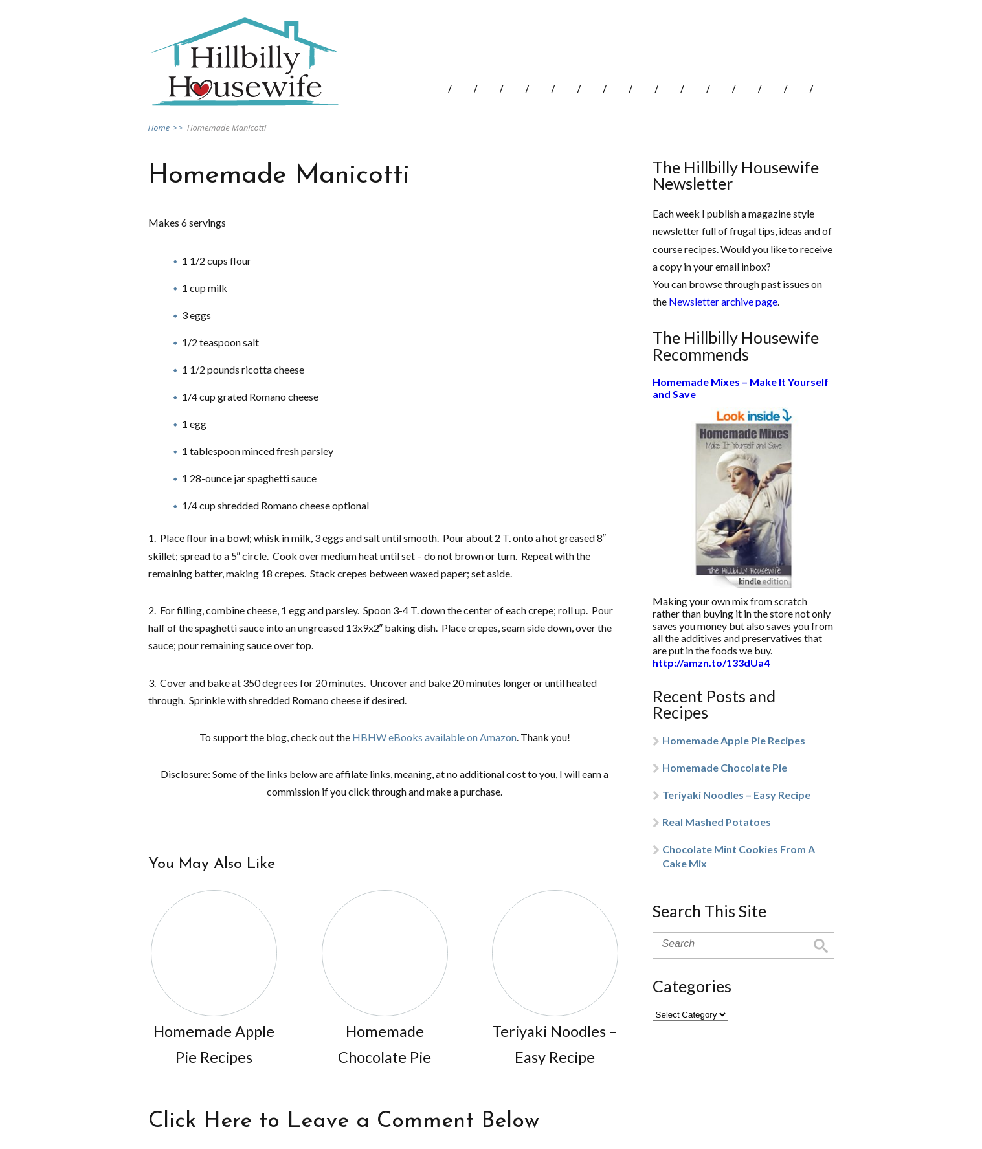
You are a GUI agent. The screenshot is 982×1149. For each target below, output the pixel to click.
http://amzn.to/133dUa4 (711, 662)
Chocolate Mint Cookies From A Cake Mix (738, 856)
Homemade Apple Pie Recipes (733, 740)
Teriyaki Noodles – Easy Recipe (736, 794)
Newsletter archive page (723, 301)
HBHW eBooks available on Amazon (434, 737)
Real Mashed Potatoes (716, 822)
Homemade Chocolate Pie (724, 767)
